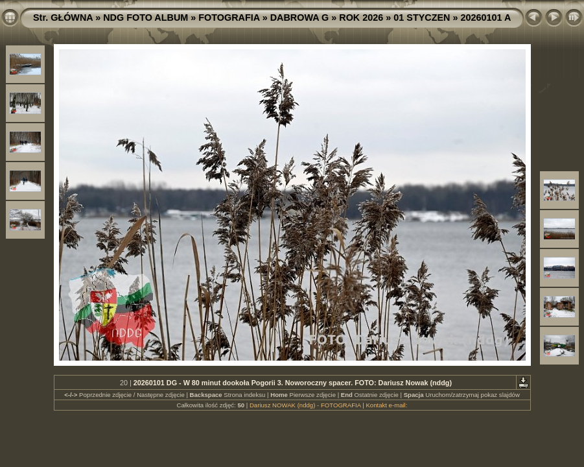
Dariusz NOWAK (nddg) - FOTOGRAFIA (305, 405)
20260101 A (485, 17)
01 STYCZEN (421, 17)
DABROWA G (299, 17)
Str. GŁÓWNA (63, 17)
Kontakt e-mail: (386, 405)
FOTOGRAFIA (228, 17)
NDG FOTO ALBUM (145, 17)
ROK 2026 (361, 17)
